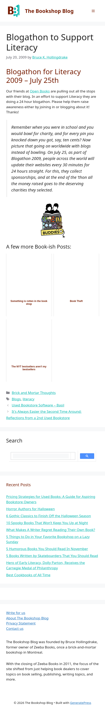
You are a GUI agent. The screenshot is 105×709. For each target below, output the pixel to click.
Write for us (15, 612)
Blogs (16, 399)
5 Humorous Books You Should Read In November (47, 548)
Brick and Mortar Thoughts (34, 392)
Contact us (15, 628)
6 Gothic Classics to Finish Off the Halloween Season (48, 515)
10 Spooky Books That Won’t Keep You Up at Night (47, 522)
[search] (41, 456)
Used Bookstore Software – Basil (38, 405)
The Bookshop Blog (49, 10)
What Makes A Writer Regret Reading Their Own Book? (50, 529)
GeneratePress (80, 703)
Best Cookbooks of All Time (28, 575)
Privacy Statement (21, 623)
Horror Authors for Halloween (30, 508)
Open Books (40, 91)
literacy (29, 399)
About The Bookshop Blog (27, 618)
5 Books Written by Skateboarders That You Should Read (52, 555)
